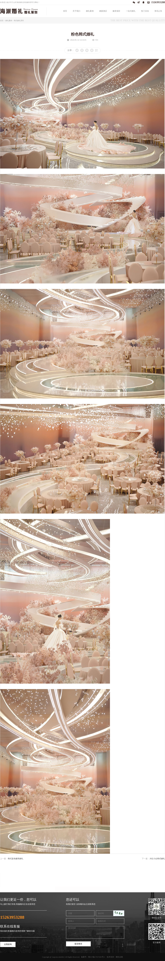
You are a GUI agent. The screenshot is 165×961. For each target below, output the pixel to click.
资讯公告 (158, 11)
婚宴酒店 (103, 11)
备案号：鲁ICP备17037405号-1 (93, 957)
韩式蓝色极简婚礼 (15, 859)
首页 (65, 11)
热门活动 (145, 11)
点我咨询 (8, 944)
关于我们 (76, 11)
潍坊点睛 (119, 957)
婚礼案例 (90, 11)
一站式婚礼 (130, 11)
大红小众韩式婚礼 (157, 859)
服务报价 (116, 11)
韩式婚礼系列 (19, 21)
